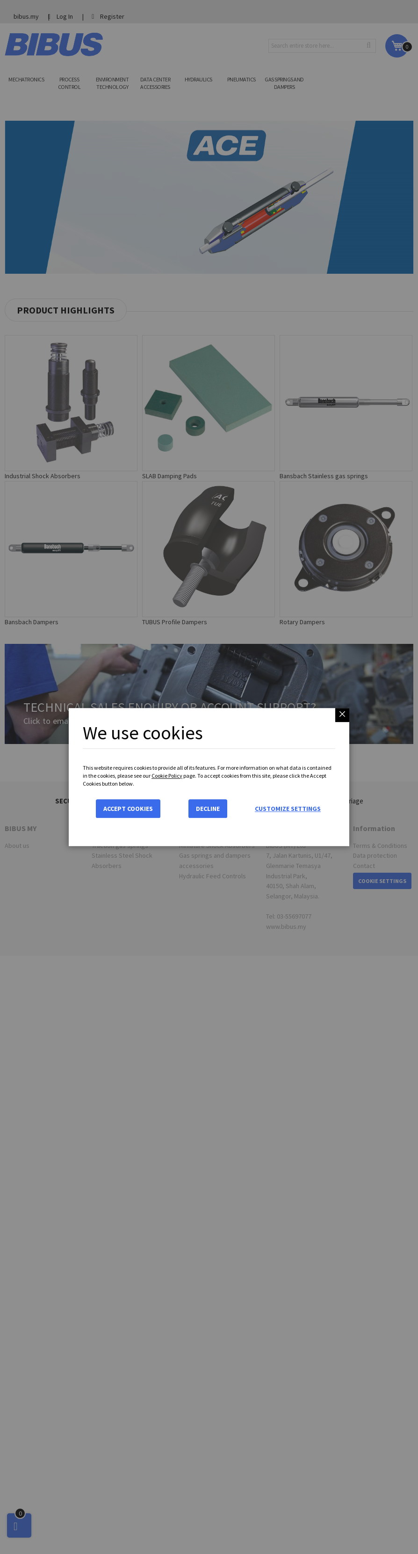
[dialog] (209, 777)
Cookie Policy (166, 775)
